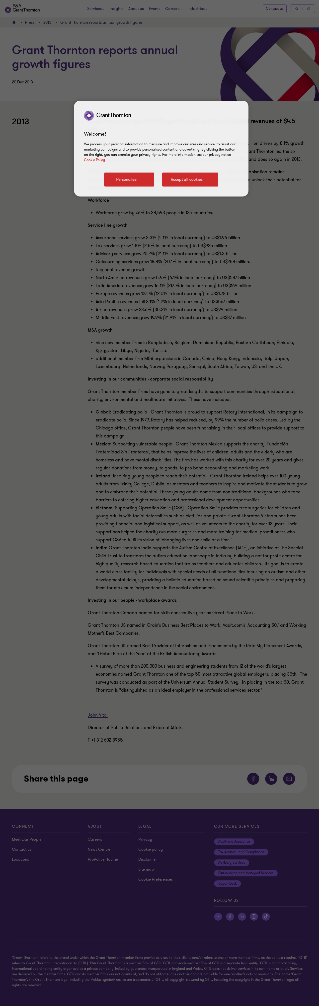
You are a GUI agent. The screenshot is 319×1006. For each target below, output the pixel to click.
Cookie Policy (94, 160)
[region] (161, 149)
